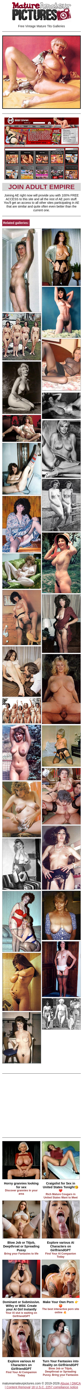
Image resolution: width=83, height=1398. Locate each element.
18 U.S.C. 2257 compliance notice (54, 1387)
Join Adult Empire (41, 186)
